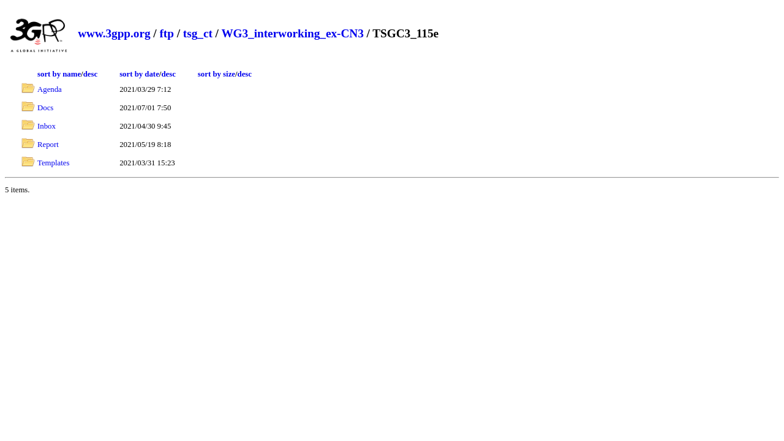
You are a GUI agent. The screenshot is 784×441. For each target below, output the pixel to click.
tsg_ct (198, 33)
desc (90, 74)
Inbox (46, 126)
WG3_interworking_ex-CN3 (292, 33)
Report (48, 144)
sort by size (216, 74)
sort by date (139, 74)
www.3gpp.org (114, 33)
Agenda (49, 89)
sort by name (59, 74)
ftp (166, 33)
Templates (53, 163)
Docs (45, 108)
